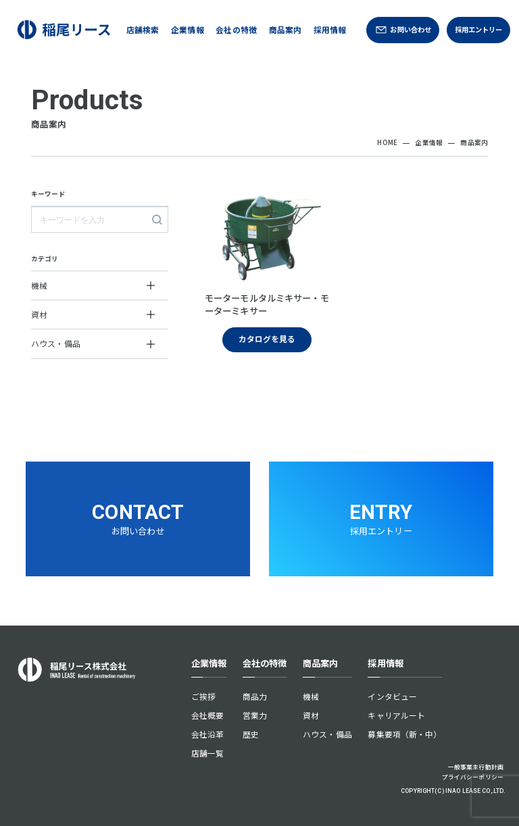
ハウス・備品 (327, 734)
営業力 (255, 715)
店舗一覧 (207, 753)
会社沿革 (207, 734)
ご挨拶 (203, 696)
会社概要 (207, 715)
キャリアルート (396, 715)
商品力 (255, 696)
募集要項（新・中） (404, 734)
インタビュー (392, 696)
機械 (311, 696)
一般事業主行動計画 (475, 767)
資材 (311, 715)
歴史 (251, 734)
